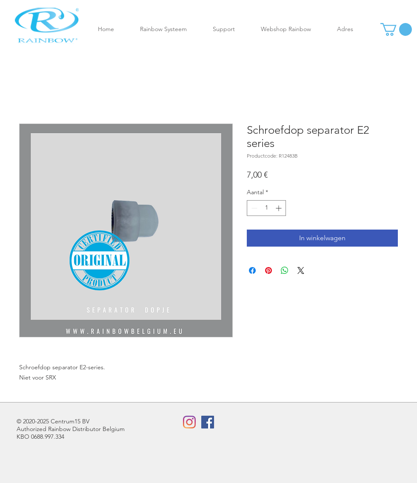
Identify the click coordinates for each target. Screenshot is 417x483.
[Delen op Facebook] (252, 270)
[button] (170, 29)
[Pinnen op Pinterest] (268, 270)
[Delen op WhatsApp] (285, 270)
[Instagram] (189, 422)
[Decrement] (253, 208)
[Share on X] (301, 270)
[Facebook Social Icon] (207, 422)
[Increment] (279, 208)
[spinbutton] (266, 208)
